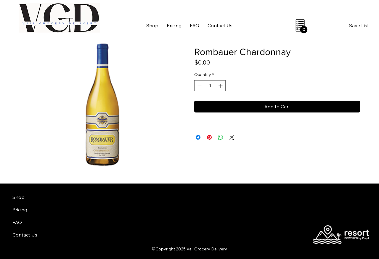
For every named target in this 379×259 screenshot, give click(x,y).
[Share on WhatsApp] (220, 137)
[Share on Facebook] (198, 137)
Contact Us (24, 235)
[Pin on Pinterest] (209, 137)
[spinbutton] (210, 86)
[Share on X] (231, 137)
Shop (18, 197)
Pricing (19, 210)
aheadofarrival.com (231, 235)
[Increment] (221, 86)
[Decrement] (199, 86)
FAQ (17, 222)
